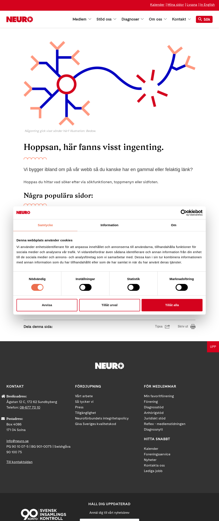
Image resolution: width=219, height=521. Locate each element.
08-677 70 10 (30, 358)
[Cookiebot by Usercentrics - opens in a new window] (184, 213)
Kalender (157, 5)
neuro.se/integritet (109, 498)
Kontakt (181, 19)
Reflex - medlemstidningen (164, 374)
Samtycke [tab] (45, 225)
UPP (213, 297)
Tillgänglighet (85, 363)
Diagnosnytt (153, 380)
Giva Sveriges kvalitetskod (95, 374)
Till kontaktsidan (19, 412)
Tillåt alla (172, 305)
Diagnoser (132, 19)
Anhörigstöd (154, 363)
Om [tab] (173, 225)
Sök (204, 19)
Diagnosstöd (154, 358)
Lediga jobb (153, 421)
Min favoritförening (159, 346)
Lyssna (192, 5)
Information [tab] (109, 225)
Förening (151, 352)
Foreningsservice (157, 405)
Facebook (161, 482)
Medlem (82, 19)
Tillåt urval (110, 305)
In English (207, 5)
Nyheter (150, 410)
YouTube (178, 482)
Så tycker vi (84, 352)
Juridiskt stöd (155, 369)
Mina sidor (175, 5)
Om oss (158, 19)
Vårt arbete (84, 346)
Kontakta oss (154, 416)
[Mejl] (109, 473)
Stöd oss (106, 19)
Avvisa (47, 305)
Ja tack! (109, 508)
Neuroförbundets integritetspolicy (102, 369)
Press (79, 358)
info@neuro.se (17, 391)
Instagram (195, 482)
